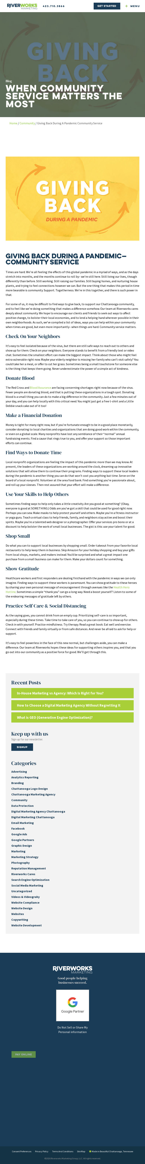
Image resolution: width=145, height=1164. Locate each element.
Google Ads (19, 834)
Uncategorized (21, 891)
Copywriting (19, 919)
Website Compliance (25, 902)
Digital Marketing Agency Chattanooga (38, 811)
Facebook (18, 828)
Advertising (19, 771)
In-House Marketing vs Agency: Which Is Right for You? (60, 693)
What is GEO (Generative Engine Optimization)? (55, 717)
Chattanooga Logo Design (29, 788)
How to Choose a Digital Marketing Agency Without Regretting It (68, 705)
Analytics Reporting (25, 777)
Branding (17, 783)
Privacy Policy (41, 1151)
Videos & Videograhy (25, 897)
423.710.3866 (54, 6)
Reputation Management (28, 868)
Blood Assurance (40, 387)
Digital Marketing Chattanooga (33, 817)
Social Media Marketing (27, 885)
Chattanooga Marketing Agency (33, 794)
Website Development (26, 925)
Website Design (21, 908)
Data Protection (22, 806)
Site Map (81, 1151)
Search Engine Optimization (30, 880)
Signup (22, 747)
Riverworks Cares (23, 874)
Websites (17, 914)
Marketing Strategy (24, 857)
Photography (20, 863)
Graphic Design (21, 845)
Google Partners (22, 840)
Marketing (18, 851)
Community (27, 123)
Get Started (106, 6)
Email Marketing (22, 823)
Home (13, 123)
